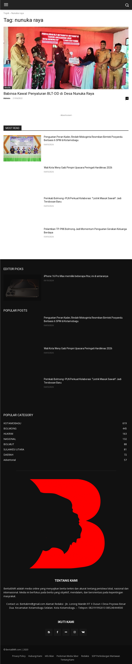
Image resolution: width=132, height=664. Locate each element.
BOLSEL (8, 87)
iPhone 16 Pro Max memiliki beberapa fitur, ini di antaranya (76, 276)
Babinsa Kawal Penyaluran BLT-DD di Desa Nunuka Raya (48, 93)
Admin (6, 98)
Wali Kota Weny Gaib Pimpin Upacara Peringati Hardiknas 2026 (78, 167)
